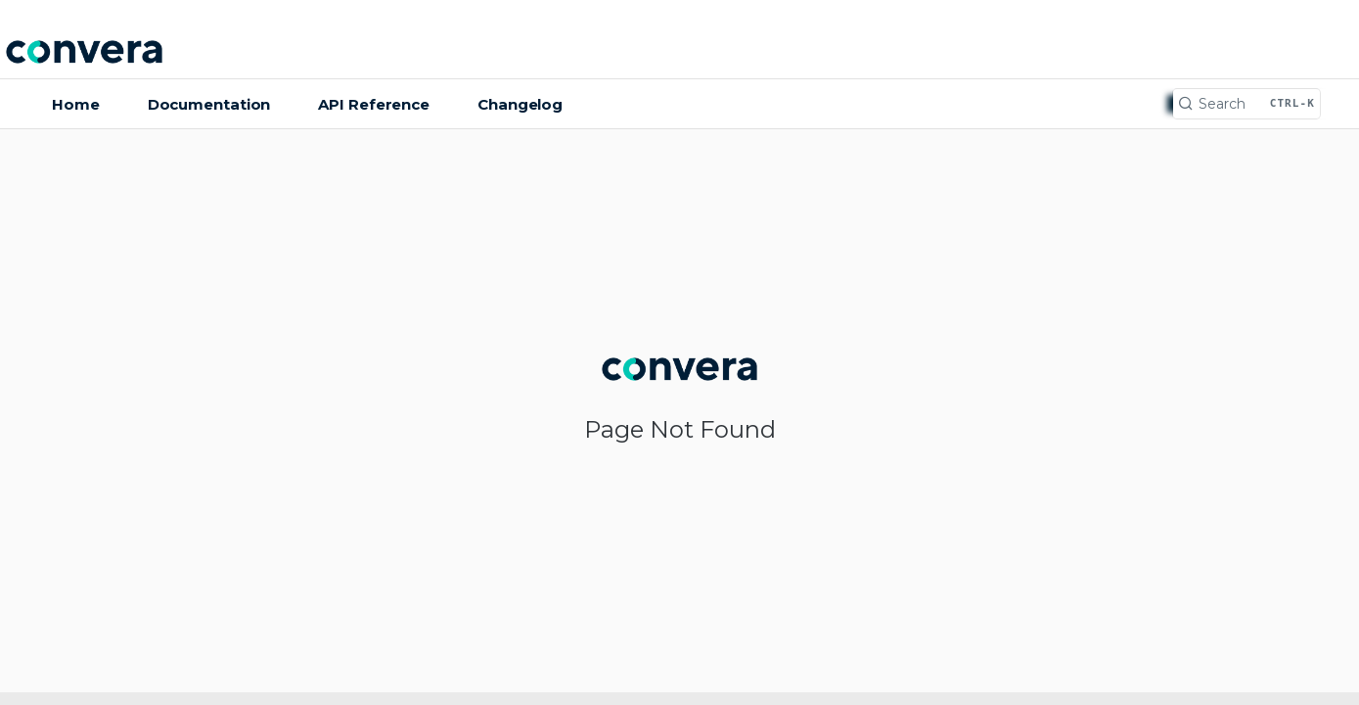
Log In (1305, 54)
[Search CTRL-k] (1246, 103)
